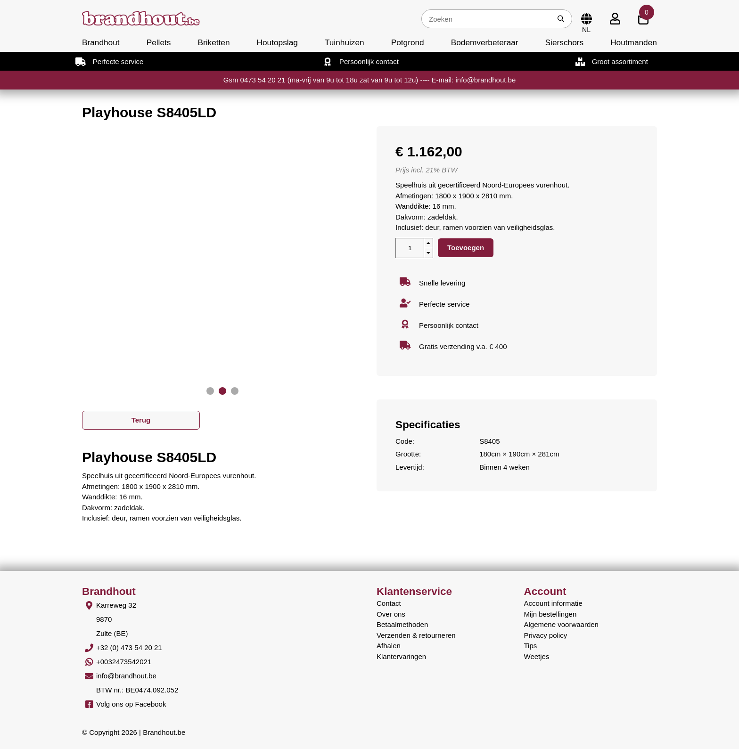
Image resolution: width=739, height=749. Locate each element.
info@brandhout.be (126, 676)
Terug (141, 420)
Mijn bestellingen (550, 614)
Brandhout (101, 42)
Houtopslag (277, 42)
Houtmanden (633, 42)
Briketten (213, 42)
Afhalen (389, 646)
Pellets (159, 42)
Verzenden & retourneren (416, 635)
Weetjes (537, 656)
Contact (389, 603)
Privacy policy (545, 635)
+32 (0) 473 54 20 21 (129, 647)
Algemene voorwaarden (561, 624)
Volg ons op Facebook (131, 704)
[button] (210, 391)
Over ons (391, 614)
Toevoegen (465, 248)
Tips (530, 646)
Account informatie (553, 603)
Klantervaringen (401, 656)
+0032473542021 (123, 662)
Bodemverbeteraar (484, 42)
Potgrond (407, 42)
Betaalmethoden (402, 624)
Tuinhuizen (344, 42)
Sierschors (564, 42)
